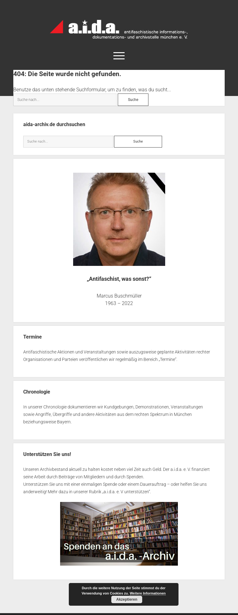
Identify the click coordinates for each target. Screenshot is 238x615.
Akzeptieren (126, 599)
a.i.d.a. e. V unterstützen (126, 491)
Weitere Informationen (148, 593)
